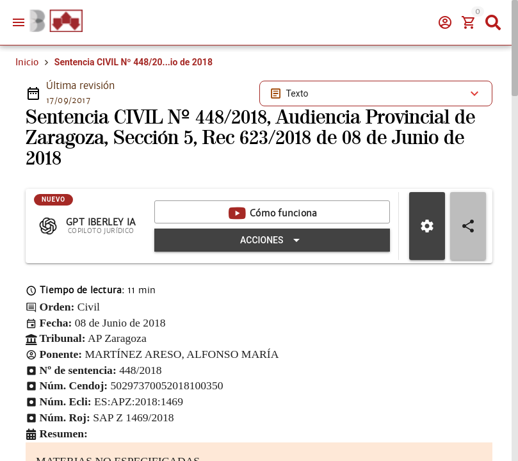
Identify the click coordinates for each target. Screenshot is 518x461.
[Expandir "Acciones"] (272, 240)
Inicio (26, 62)
